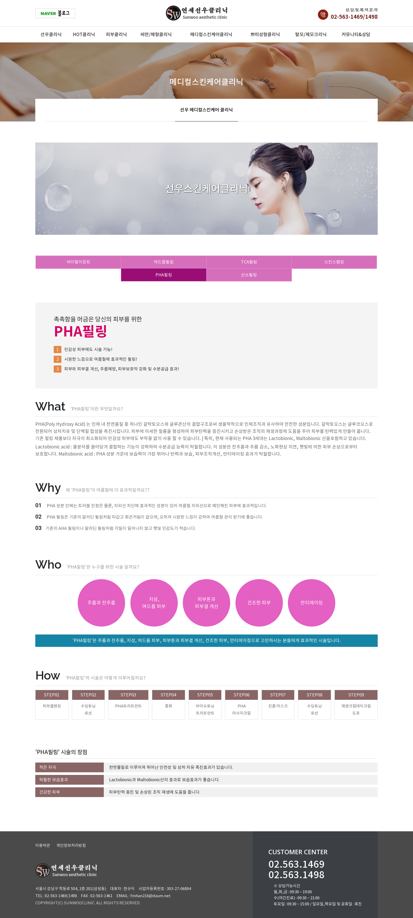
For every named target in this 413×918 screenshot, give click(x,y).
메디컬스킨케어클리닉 (211, 34)
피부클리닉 (116, 34)
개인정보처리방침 (71, 845)
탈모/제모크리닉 (311, 34)
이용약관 (42, 845)
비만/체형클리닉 (156, 34)
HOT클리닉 (84, 34)
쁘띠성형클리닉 (265, 34)
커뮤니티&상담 (356, 34)
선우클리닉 (51, 34)
